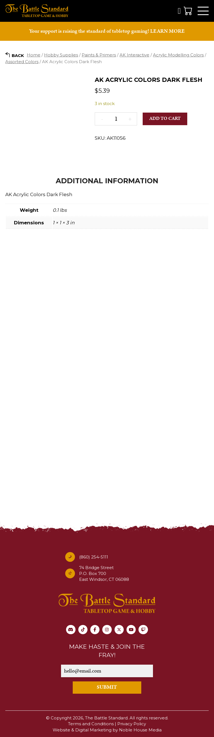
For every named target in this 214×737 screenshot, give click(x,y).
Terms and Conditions (91, 724)
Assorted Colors (21, 62)
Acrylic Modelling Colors (178, 55)
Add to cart (165, 119)
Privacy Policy (131, 724)
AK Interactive (134, 55)
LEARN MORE (167, 31)
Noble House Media (140, 730)
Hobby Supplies (61, 55)
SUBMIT (107, 687)
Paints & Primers (99, 55)
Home (33, 55)
